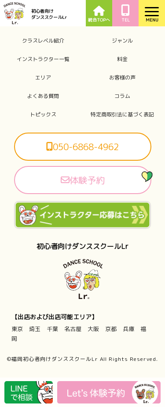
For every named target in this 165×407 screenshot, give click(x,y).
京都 (111, 329)
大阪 (93, 329)
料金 (122, 59)
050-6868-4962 (82, 146)
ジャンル (122, 40)
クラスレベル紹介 (43, 40)
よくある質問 (43, 96)
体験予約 (83, 180)
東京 (17, 329)
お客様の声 (122, 77)
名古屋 (72, 329)
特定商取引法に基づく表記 (122, 114)
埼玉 (34, 329)
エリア (43, 77)
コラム (122, 96)
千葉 (52, 329)
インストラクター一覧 (43, 59)
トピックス (43, 114)
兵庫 (128, 329)
